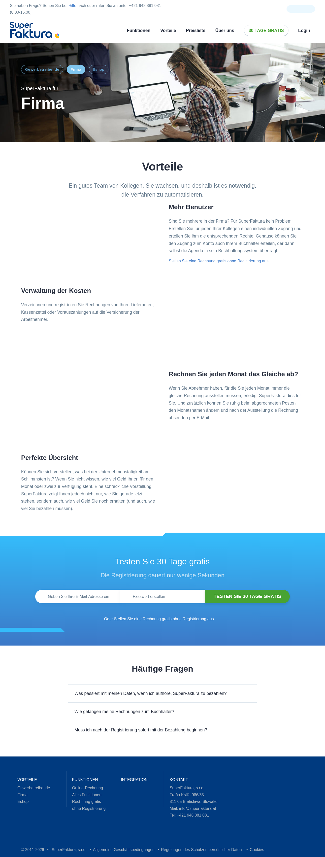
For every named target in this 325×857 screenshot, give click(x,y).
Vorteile (170, 30)
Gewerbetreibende (41, 69)
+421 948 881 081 (188, 816)
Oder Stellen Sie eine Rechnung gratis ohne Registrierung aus (157, 620)
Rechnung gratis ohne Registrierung (86, 806)
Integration (130, 780)
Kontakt (175, 780)
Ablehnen (91, 459)
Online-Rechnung (84, 789)
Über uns (224, 30)
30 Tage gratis (264, 30)
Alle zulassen (234, 459)
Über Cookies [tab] (237, 394)
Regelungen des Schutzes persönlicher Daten (188, 850)
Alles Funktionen (84, 795)
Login (301, 30)
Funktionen (141, 30)
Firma (76, 69)
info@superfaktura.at (195, 809)
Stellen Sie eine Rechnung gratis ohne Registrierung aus (214, 261)
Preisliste (197, 30)
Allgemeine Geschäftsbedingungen (114, 850)
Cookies (241, 850)
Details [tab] (162, 394)
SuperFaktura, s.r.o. (62, 850)
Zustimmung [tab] (88, 394)
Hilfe (67, 5)
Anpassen (163, 459)
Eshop (98, 69)
